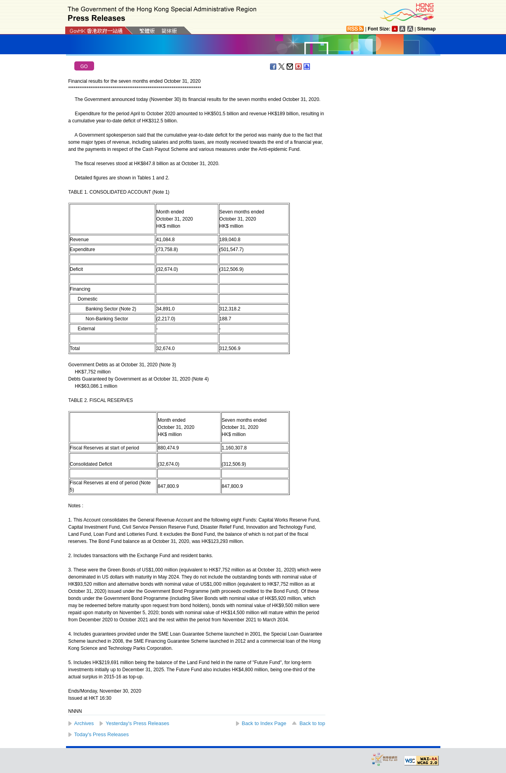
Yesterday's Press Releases (137, 723)
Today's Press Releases (101, 734)
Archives (84, 723)
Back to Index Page (264, 723)
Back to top (312, 723)
